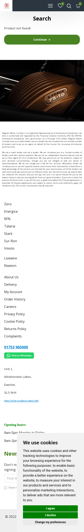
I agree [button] (50, 508)
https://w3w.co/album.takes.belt (21, 400)
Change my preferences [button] (50, 522)
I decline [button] (50, 515)
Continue (40, 39)
